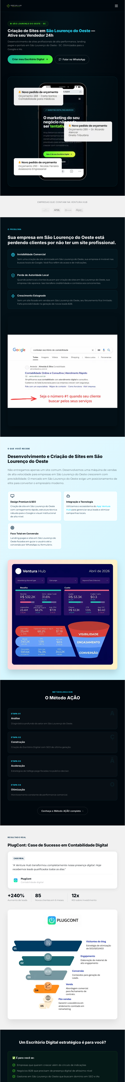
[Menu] (116, 6)
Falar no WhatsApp (72, 59)
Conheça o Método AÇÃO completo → (62, 811)
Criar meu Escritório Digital (30, 59)
